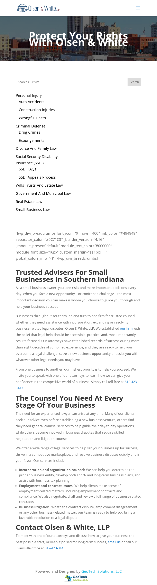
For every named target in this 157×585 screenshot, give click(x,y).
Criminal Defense (30, 126)
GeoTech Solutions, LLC (101, 571)
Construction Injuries (37, 109)
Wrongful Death (32, 117)
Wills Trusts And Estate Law (39, 185)
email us (114, 542)
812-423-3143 (55, 548)
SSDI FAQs (27, 169)
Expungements (31, 140)
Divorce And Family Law (36, 148)
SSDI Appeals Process (37, 177)
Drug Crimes (29, 132)
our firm (126, 328)
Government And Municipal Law (43, 193)
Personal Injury (29, 95)
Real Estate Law (29, 201)
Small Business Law (33, 209)
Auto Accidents (31, 101)
